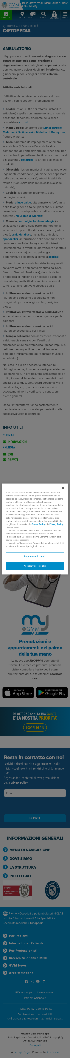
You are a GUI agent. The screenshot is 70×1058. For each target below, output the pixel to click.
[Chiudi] (63, 488)
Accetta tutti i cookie (35, 566)
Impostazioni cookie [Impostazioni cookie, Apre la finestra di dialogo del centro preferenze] (35, 556)
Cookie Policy (38, 524)
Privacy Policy (56, 524)
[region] (35, 529)
